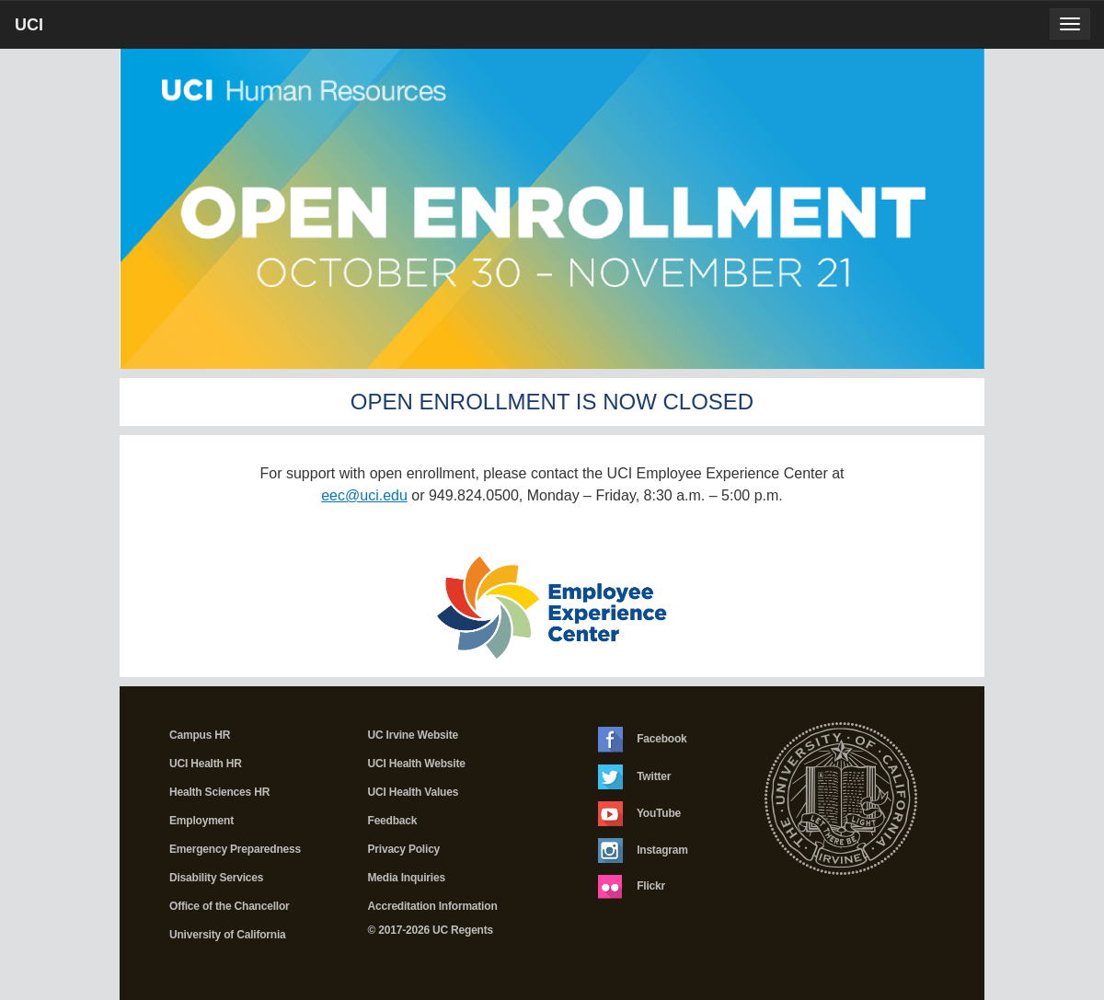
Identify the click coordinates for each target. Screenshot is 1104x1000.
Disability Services (216, 877)
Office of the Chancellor (229, 906)
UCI (60, 31)
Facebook (642, 740)
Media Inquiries (406, 877)
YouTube (639, 813)
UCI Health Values (413, 792)
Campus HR (199, 735)
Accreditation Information (433, 906)
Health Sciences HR (219, 792)
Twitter (634, 776)
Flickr (631, 887)
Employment (201, 820)
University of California (227, 934)
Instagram (643, 850)
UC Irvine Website (413, 735)
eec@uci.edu (364, 495)
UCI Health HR (205, 763)
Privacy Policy (404, 849)
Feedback (393, 820)
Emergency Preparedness (235, 849)
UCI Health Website (417, 763)
